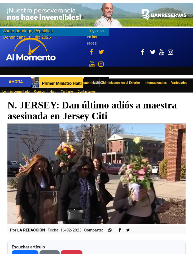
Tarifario (67, 91)
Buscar (99, 82)
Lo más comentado (16, 91)
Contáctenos (86, 91)
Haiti (53, 91)
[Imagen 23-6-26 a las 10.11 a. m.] (96, 14)
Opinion (39, 91)
